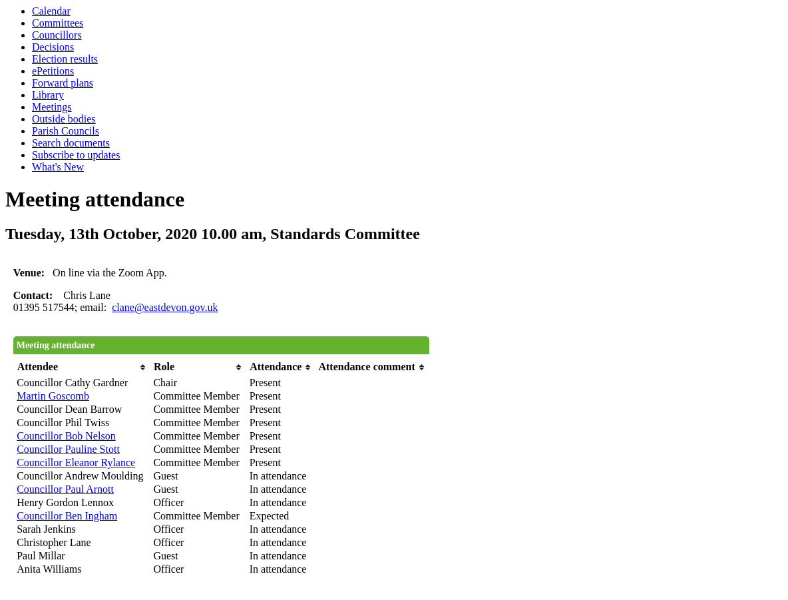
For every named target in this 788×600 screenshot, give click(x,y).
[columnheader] (81, 367)
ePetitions (53, 71)
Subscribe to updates (76, 154)
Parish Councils (65, 131)
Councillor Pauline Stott (68, 449)
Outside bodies (64, 119)
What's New (58, 166)
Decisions (53, 47)
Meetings (52, 107)
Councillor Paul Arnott (65, 489)
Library (48, 95)
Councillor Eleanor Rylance (76, 462)
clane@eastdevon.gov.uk (165, 307)
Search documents (71, 143)
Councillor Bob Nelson (66, 436)
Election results (65, 59)
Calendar (51, 11)
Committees (57, 23)
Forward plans (62, 83)
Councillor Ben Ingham (67, 515)
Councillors (57, 35)
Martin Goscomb (53, 396)
